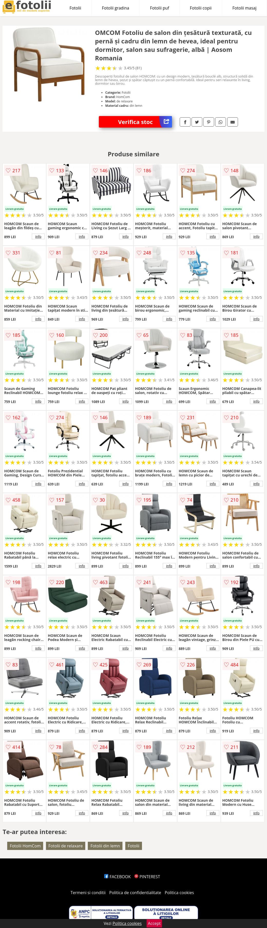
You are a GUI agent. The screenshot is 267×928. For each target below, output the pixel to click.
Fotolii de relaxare (66, 846)
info (38, 236)
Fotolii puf (159, 8)
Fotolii (75, 8)
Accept (154, 923)
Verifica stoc (145, 122)
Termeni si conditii (88, 892)
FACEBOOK (117, 876)
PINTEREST (147, 876)
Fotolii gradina (115, 8)
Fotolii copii (201, 8)
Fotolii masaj (244, 8)
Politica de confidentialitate (135, 892)
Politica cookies (179, 892)
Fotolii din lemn (105, 846)
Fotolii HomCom (25, 846)
